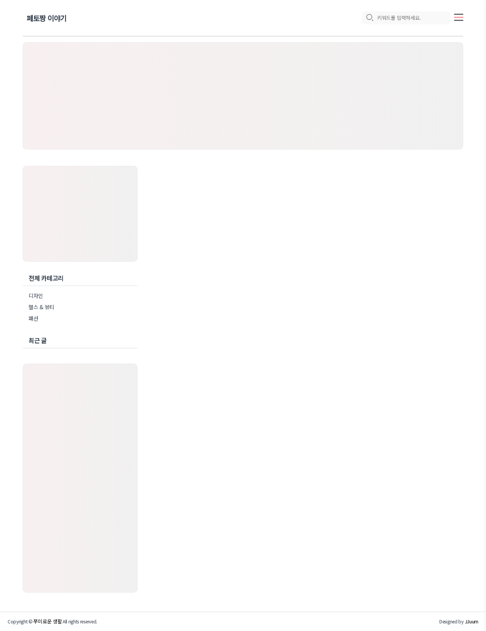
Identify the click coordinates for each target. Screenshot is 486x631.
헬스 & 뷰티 (41, 307)
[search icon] (369, 17)
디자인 (35, 295)
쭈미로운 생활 (47, 621)
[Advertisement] (243, 96)
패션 (33, 318)
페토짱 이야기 (46, 18)
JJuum (472, 621)
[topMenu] (458, 16)
